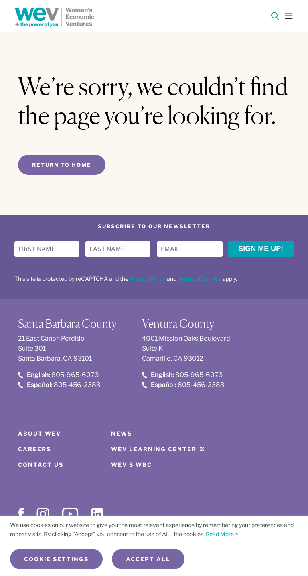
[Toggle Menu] (289, 15)
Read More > (222, 534)
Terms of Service (199, 278)
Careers (34, 449)
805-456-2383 (59, 385)
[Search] (275, 17)
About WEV (39, 433)
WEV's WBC (131, 464)
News (121, 433)
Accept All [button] (148, 559)
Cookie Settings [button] (56, 559)
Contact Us (40, 464)
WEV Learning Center (154, 449)
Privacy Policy (148, 278)
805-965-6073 (58, 375)
